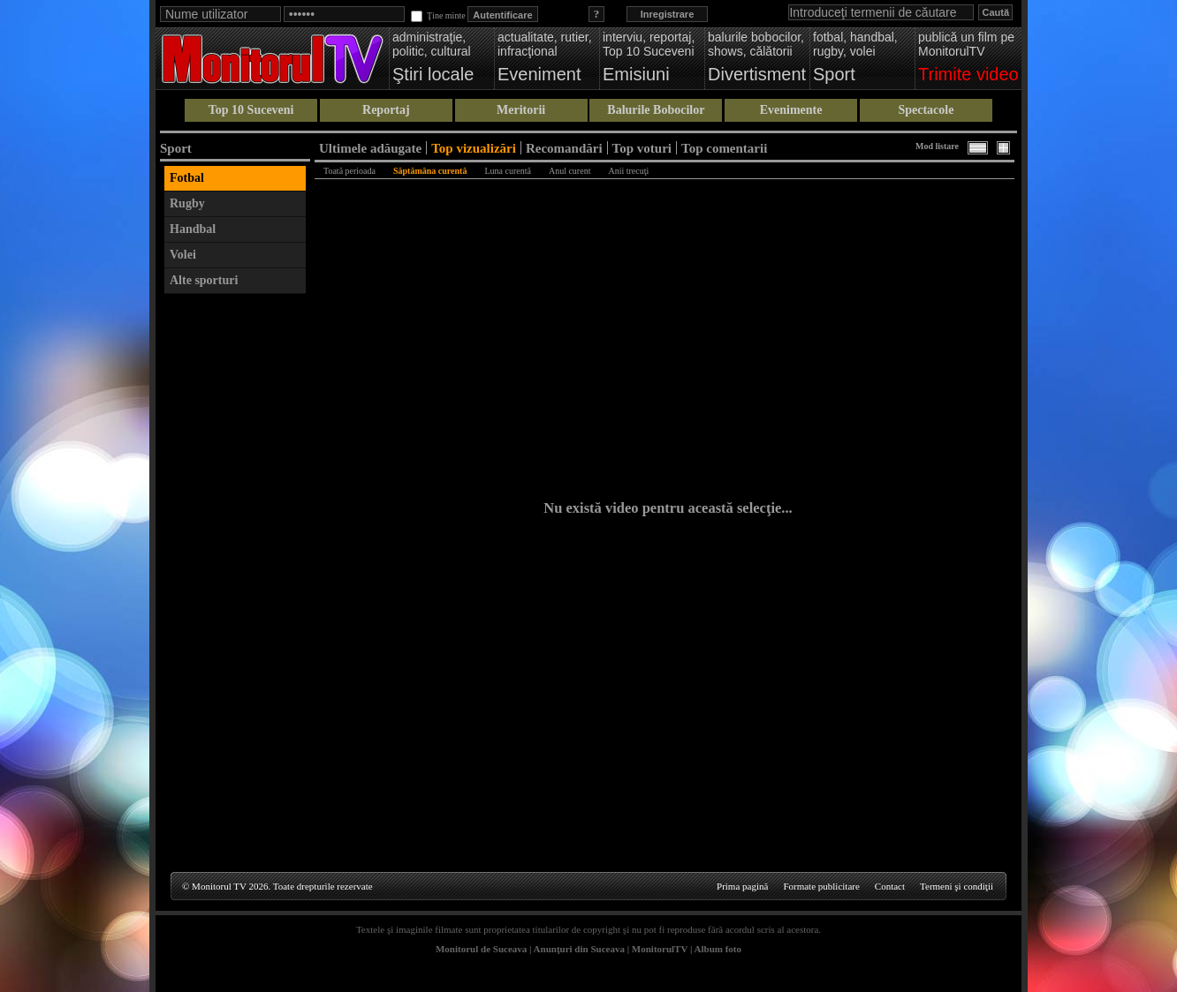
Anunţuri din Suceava (579, 948)
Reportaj (386, 109)
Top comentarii (724, 147)
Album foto (718, 948)
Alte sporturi (204, 280)
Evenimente (791, 109)
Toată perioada (349, 171)
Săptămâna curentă (430, 171)
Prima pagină (742, 886)
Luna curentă (507, 171)
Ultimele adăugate (370, 147)
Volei (183, 254)
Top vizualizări (473, 147)
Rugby (187, 203)
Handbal (193, 229)
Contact (890, 886)
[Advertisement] (235, 567)
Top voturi (642, 147)
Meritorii (521, 109)
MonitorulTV (659, 948)
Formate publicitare (821, 886)
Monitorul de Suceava (481, 948)
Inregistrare (668, 14)
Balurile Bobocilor (655, 109)
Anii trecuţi (628, 171)
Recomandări (564, 147)
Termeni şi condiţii (956, 886)
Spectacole (925, 109)
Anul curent (570, 171)
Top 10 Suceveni (251, 109)
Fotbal (187, 177)
